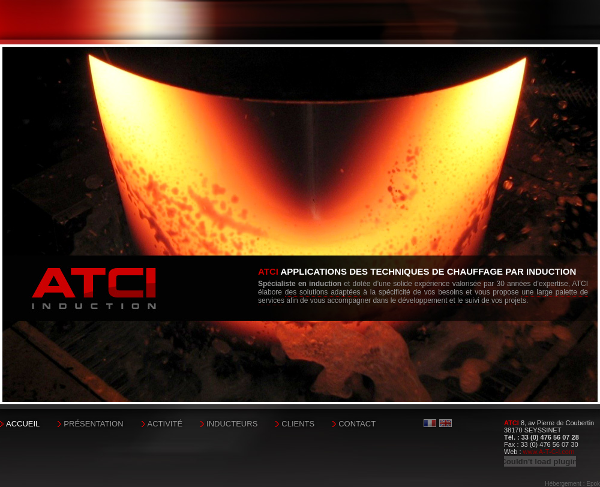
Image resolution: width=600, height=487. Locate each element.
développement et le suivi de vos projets (462, 300)
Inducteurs (231, 423)
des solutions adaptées (323, 292)
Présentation (93, 423)
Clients (297, 423)
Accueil (23, 423)
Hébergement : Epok (572, 483)
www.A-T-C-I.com (549, 451)
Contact (357, 423)
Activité (165, 423)
